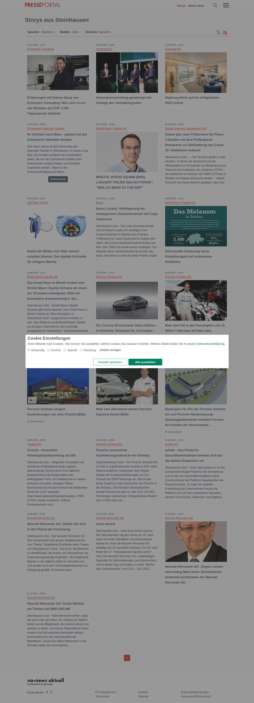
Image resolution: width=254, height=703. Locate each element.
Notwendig (38, 350)
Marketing (90, 350)
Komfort (56, 350)
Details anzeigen (110, 349)
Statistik (72, 350)
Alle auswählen (145, 362)
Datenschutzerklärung (210, 343)
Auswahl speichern (110, 362)
